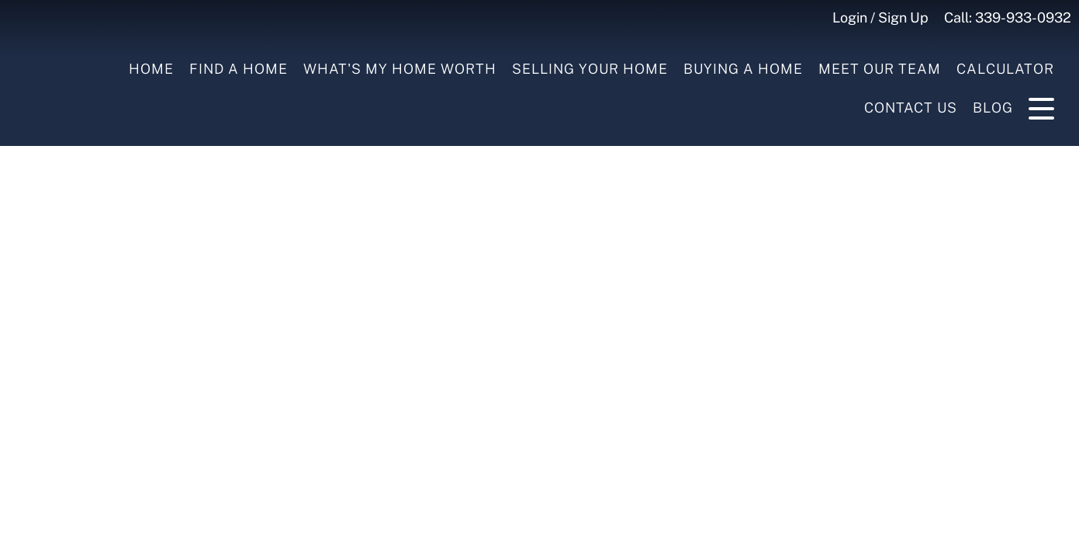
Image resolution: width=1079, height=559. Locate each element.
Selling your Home (590, 69)
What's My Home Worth (399, 69)
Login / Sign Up (880, 17)
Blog (993, 107)
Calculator (1005, 69)
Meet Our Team (879, 69)
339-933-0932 (1023, 17)
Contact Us (910, 107)
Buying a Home (743, 69)
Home (151, 69)
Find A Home (238, 69)
